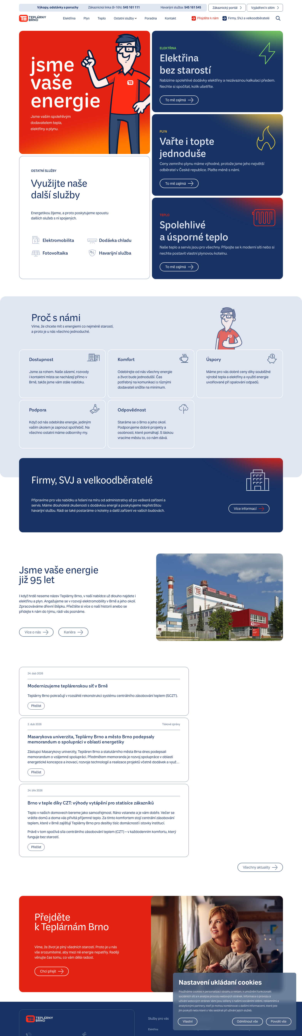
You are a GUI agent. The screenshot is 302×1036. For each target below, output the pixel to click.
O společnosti (202, 933)
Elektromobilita (157, 957)
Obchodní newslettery (253, 957)
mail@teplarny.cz (36, 988)
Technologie (201, 957)
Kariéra (198, 941)
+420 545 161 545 (92, 957)
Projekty (199, 949)
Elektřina (153, 933)
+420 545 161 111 (37, 961)
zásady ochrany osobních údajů (58, 1019)
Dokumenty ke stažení (253, 949)
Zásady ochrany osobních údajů (167, 1014)
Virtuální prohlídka (205, 965)
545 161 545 (192, 7)
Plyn (150, 941)
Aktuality (245, 933)
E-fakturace (155, 972)
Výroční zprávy (249, 965)
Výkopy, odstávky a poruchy (256, 941)
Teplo (151, 949)
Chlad (151, 965)
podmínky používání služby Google (101, 1019)
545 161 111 (131, 7)
